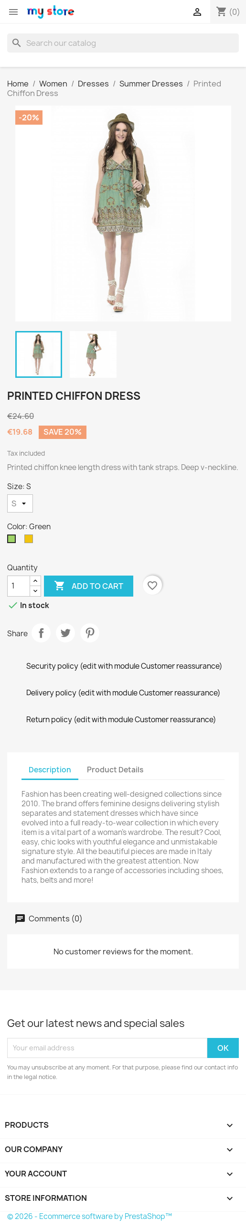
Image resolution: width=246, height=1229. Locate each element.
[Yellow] (30, 541)
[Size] (20, 503)
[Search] (123, 43)
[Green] (13, 541)
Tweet (65, 632)
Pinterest (89, 632)
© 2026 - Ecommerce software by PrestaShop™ (89, 1216)
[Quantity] (18, 586)
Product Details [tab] (115, 770)
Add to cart (88, 586)
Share (41, 632)
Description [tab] (50, 770)
